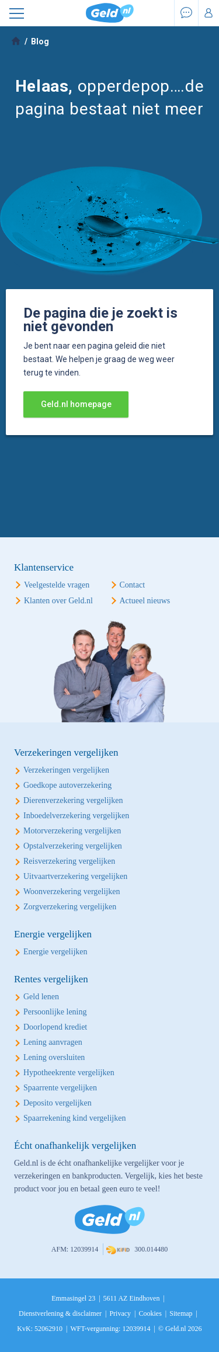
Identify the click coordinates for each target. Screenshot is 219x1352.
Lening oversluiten (54, 1057)
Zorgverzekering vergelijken (69, 906)
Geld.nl (110, 13)
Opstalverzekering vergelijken (72, 846)
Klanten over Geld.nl (58, 600)
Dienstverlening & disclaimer (60, 1313)
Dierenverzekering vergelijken (73, 800)
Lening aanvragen (52, 1042)
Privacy (120, 1313)
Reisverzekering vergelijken (69, 861)
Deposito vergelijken (57, 1103)
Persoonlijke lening (55, 1011)
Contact (132, 585)
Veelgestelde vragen (56, 585)
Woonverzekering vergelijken (71, 891)
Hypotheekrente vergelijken (68, 1072)
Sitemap (180, 1313)
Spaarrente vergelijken (60, 1087)
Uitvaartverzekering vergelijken (75, 876)
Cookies (149, 1313)
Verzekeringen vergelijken (66, 770)
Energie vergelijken (55, 951)
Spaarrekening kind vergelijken (74, 1118)
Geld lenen (41, 996)
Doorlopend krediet (55, 1027)
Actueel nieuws (145, 600)
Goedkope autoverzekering (67, 785)
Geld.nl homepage (76, 404)
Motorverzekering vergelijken (72, 830)
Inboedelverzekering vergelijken (76, 815)
